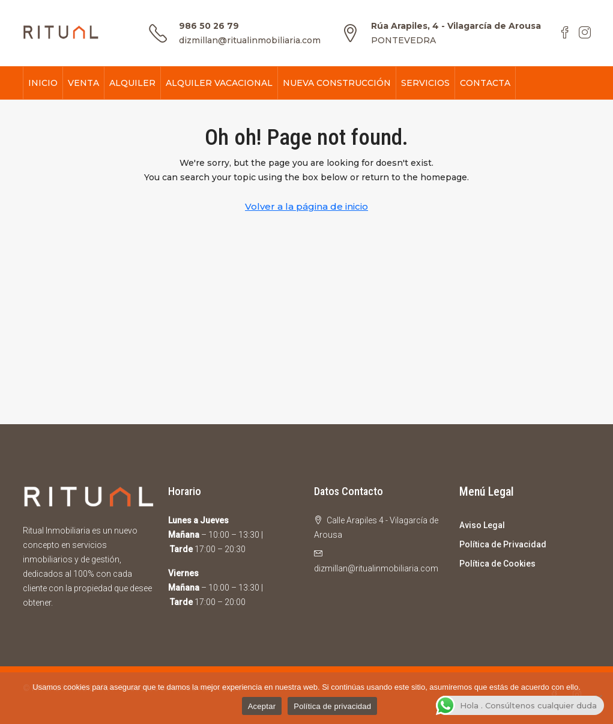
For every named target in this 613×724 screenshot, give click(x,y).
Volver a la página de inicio (306, 206)
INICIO (43, 83)
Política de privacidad (332, 706)
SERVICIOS (425, 83)
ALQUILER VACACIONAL (219, 83)
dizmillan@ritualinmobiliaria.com (250, 40)
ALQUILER (132, 83)
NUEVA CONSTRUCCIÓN (337, 83)
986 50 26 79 (209, 25)
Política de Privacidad (502, 544)
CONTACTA (485, 83)
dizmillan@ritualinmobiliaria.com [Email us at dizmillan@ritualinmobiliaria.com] (376, 568)
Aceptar (262, 706)
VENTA (83, 83)
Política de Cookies (497, 563)
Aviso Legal (482, 525)
